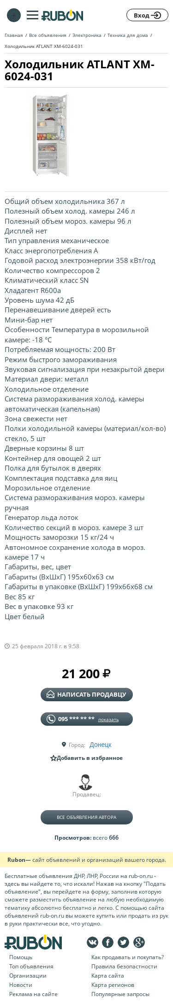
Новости (20, 985)
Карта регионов (112, 985)
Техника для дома (127, 35)
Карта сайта (107, 975)
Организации (28, 975)
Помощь (20, 957)
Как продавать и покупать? (127, 957)
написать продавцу (86, 694)
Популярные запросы (120, 994)
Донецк (100, 744)
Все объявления (47, 35)
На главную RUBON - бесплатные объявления (62, 15)
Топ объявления (31, 966)
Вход (147, 15)
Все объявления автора (86, 817)
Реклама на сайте (33, 994)
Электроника (86, 35)
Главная (14, 35)
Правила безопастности (124, 966)
